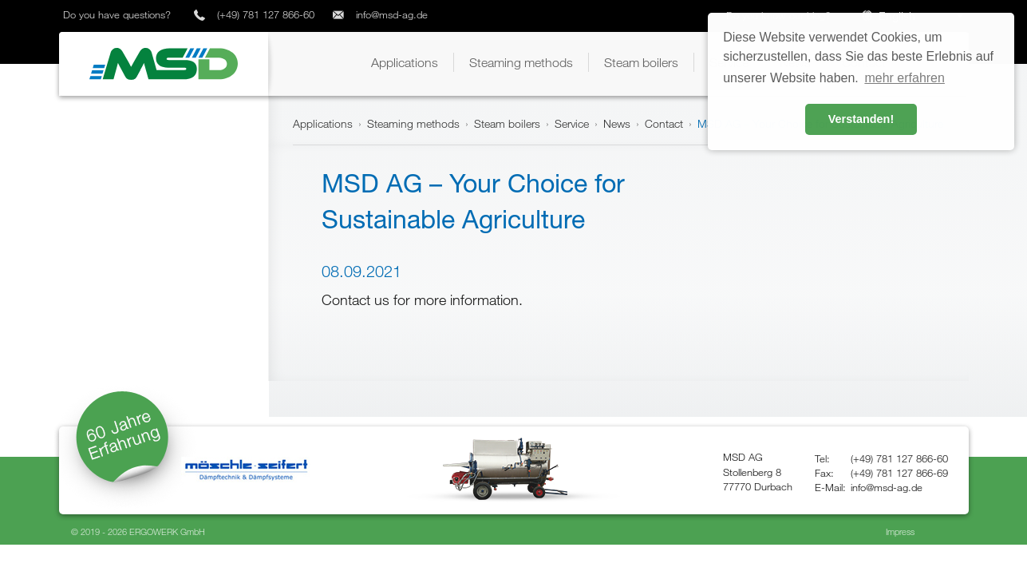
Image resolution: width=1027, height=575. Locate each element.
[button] (404, 62)
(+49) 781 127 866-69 (899, 472)
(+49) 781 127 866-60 (265, 14)
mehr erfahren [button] (904, 78)
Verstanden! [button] (861, 119)
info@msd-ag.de (392, 14)
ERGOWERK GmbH (167, 531)
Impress (900, 531)
